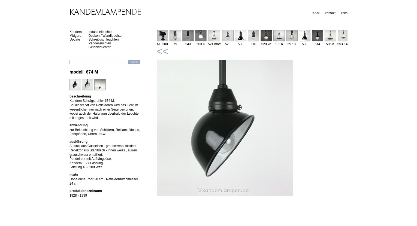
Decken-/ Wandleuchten (106, 36)
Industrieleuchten (101, 32)
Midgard (75, 36)
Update (75, 39)
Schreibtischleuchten (104, 39)
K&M (315, 13)
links (344, 13)
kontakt (330, 13)
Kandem (76, 32)
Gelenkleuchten (100, 47)
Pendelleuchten (100, 43)
